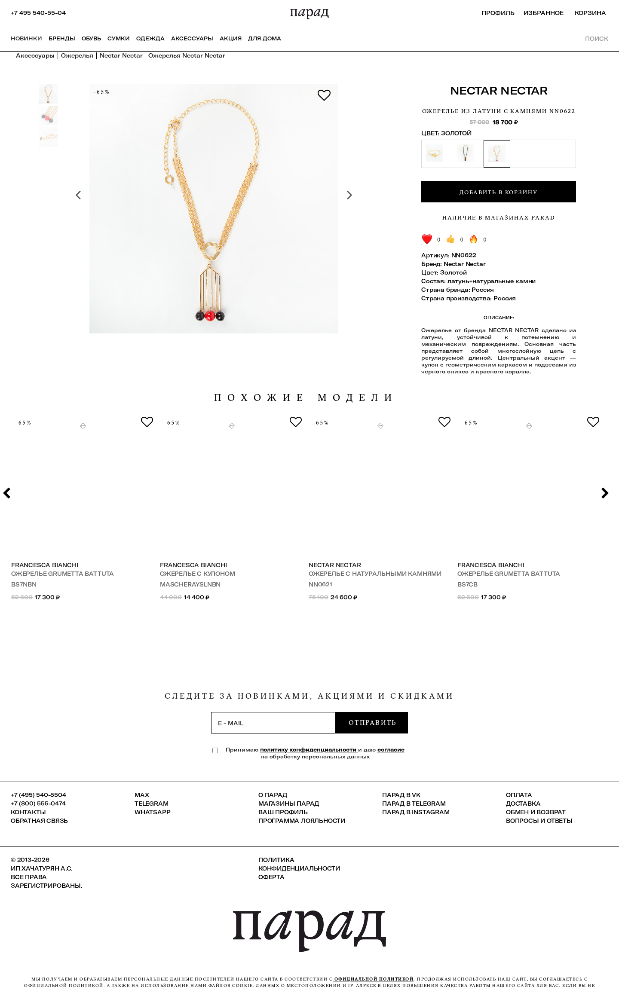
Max (142, 794)
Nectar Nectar (499, 90)
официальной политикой (373, 979)
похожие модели (306, 397)
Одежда (150, 38)
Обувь (91, 38)
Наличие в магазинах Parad (498, 217)
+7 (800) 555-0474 (38, 803)
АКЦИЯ (231, 38)
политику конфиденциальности (309, 749)
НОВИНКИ (26, 38)
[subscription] (273, 722)
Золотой (453, 272)
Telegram (151, 803)
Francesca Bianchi (44, 565)
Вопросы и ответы (539, 820)
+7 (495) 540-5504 (38, 794)
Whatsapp (152, 812)
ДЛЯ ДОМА (264, 38)
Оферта (271, 877)
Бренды (62, 38)
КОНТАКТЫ (28, 812)
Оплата (519, 794)
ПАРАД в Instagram (416, 812)
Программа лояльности (301, 820)
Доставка (523, 803)
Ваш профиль (283, 812)
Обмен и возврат (536, 812)
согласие (390, 749)
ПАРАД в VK (401, 794)
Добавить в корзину (499, 192)
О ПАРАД (272, 794)
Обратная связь (39, 820)
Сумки (118, 38)
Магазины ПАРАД (288, 803)
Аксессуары (192, 38)
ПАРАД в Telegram (414, 803)
